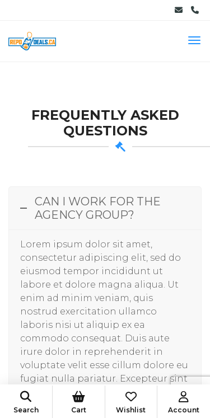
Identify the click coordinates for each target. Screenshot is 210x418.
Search (26, 402)
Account (183, 402)
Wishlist (131, 402)
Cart (78, 402)
